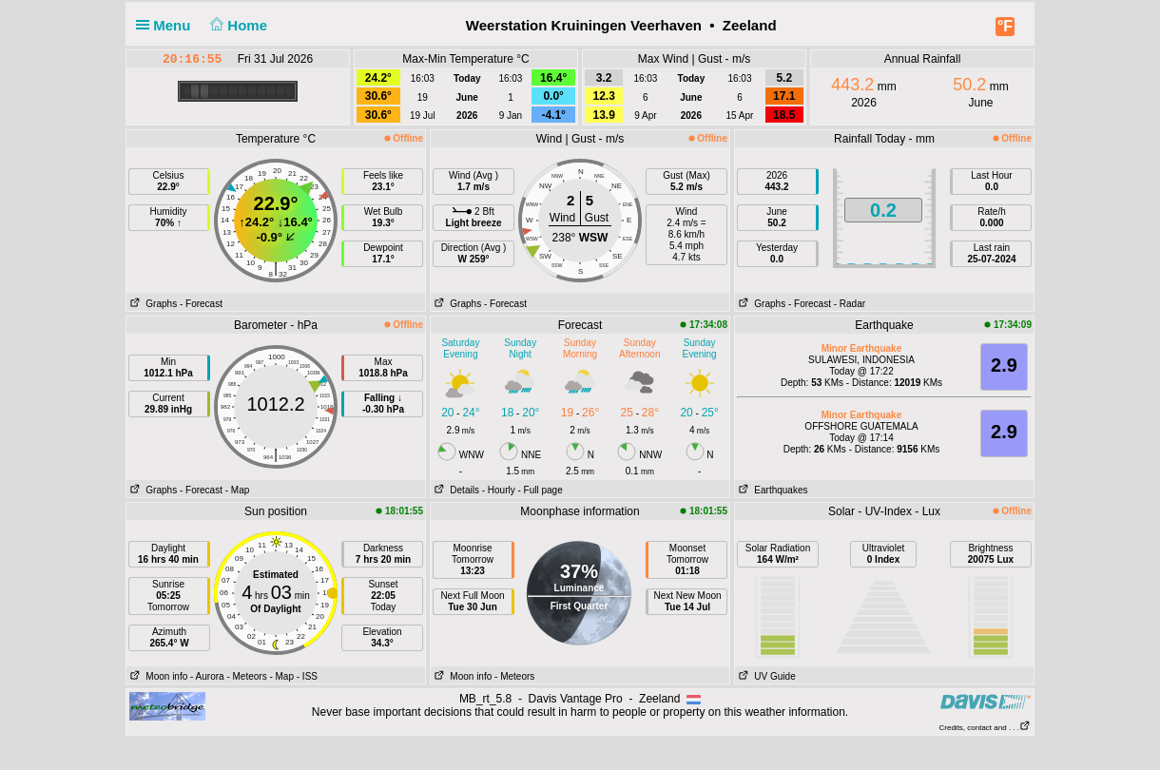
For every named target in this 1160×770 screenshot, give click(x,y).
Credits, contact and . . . (985, 727)
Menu (167, 25)
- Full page (539, 490)
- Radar (849, 303)
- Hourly (498, 490)
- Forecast (201, 303)
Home (237, 25)
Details (455, 490)
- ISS (307, 676)
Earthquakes (771, 490)
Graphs (151, 303)
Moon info (156, 676)
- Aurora (207, 676)
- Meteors (246, 676)
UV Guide (765, 676)
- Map (237, 490)
